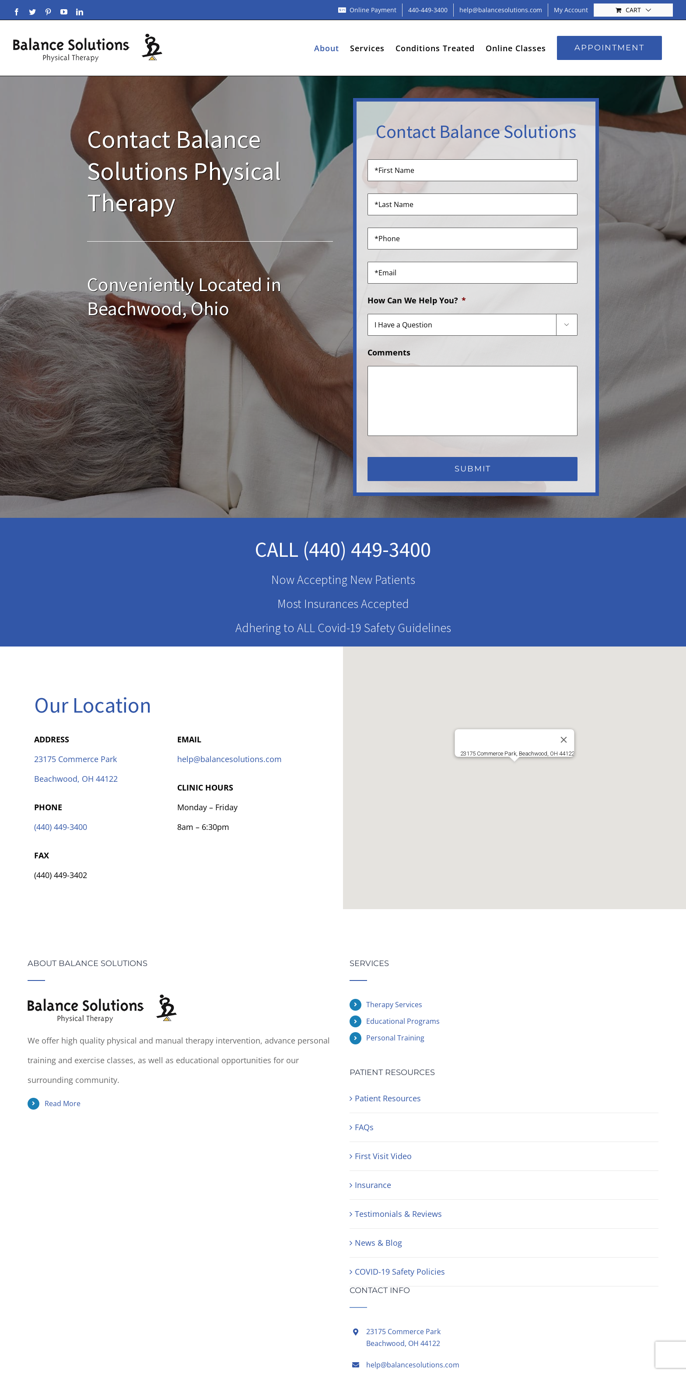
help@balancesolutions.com (229, 759)
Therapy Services (394, 1004)
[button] (514, 770)
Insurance (373, 1185)
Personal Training (395, 1038)
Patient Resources (388, 1098)
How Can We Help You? (417, 300)
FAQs (364, 1127)
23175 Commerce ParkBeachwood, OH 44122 (403, 1337)
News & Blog (378, 1242)
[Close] (563, 739)
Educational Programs (403, 1021)
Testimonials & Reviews (398, 1214)
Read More (62, 1103)
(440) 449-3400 (367, 549)
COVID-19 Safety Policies (400, 1271)
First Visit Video (383, 1156)
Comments (389, 353)
